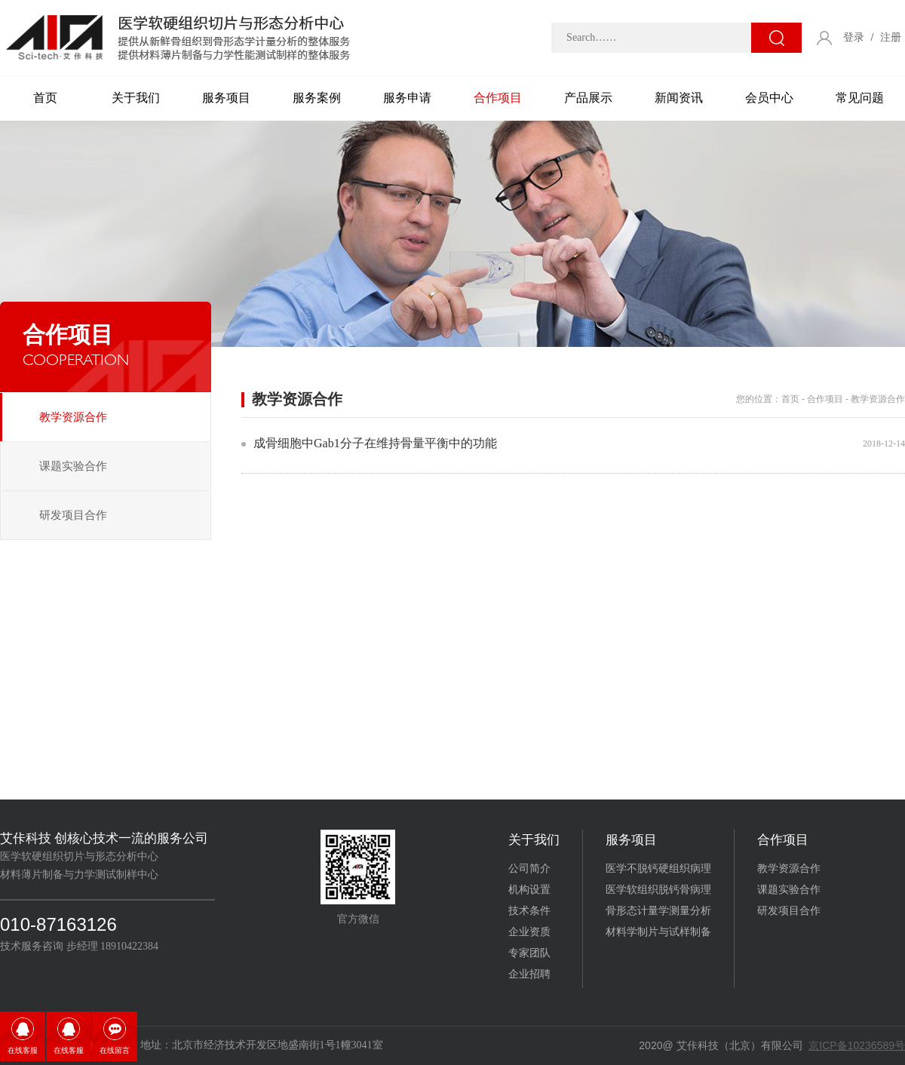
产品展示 (588, 97)
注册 (890, 37)
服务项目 (226, 97)
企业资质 (529, 932)
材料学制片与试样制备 (658, 932)
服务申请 (407, 97)
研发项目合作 (73, 515)
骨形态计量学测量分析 (658, 910)
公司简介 (529, 868)
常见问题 (860, 97)
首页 (45, 97)
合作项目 (498, 97)
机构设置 (529, 889)
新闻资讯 (679, 97)
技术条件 (529, 910)
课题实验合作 (73, 466)
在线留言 (115, 1050)
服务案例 (317, 97)
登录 (853, 37)
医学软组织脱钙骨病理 (658, 889)
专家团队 (529, 953)
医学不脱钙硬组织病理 (658, 868)
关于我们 (136, 97)
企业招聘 (529, 974)
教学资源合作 (73, 417)
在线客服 (23, 1050)
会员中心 (769, 97)
